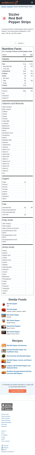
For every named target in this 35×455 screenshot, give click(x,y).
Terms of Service (5, 441)
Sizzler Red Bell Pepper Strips (20, 18)
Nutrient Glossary (5, 420)
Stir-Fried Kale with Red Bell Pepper (19, 356)
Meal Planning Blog (6, 422)
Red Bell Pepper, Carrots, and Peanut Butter (19, 361)
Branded (10, 6)
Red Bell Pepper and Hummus (17, 345)
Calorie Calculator (5, 416)
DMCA (3, 439)
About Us (3, 431)
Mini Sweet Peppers (13, 320)
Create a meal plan (18, 391)
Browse (3, 6)
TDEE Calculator (5, 418)
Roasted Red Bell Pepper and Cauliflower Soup (16, 351)
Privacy (3, 437)
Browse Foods (5, 414)
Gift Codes (4, 424)
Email (3, 450)
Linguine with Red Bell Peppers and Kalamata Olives (19, 367)
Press (2, 433)
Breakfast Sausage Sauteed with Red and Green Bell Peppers (19, 372)
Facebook (4, 445)
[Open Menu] (32, 2)
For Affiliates (4, 435)
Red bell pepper (12, 303)
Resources (4, 426)
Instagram (4, 448)
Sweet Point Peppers (14, 326)
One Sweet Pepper (13, 315)
